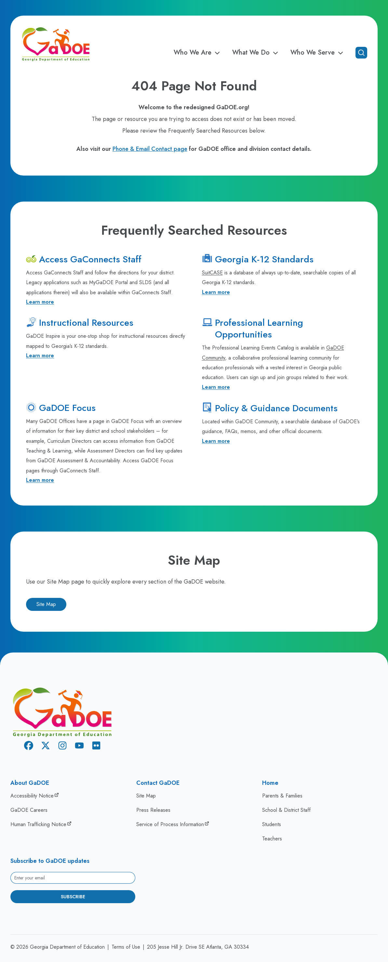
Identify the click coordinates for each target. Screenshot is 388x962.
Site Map (46, 604)
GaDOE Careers (28, 810)
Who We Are (198, 52)
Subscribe (73, 896)
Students (271, 824)
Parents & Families (282, 795)
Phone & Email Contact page (150, 149)
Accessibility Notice (32, 795)
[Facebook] (28, 746)
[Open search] (361, 53)
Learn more (40, 302)
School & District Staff (286, 810)
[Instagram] (62, 746)
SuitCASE (212, 272)
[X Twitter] (45, 746)
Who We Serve (317, 52)
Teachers (272, 838)
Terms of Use (126, 947)
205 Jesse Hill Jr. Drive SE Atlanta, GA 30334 (198, 947)
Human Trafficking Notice (38, 824)
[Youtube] (79, 746)
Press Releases (153, 810)
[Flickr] (96, 746)
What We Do (256, 52)
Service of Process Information (170, 824)
